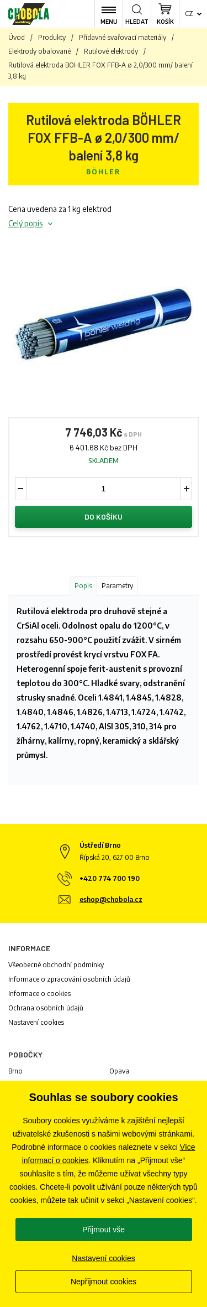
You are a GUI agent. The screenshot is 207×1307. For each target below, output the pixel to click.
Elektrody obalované (39, 51)
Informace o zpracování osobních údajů (69, 979)
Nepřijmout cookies (103, 1281)
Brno (15, 1071)
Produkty (52, 37)
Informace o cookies (39, 993)
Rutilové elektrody (111, 51)
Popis (83, 586)
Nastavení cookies (36, 1022)
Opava (119, 1071)
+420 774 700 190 (109, 878)
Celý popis (25, 223)
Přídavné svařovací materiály (122, 37)
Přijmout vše (103, 1229)
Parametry (117, 586)
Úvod (16, 37)
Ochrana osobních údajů (45, 1008)
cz (189, 13)
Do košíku (103, 516)
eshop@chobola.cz (110, 899)
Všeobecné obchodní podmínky (56, 965)
